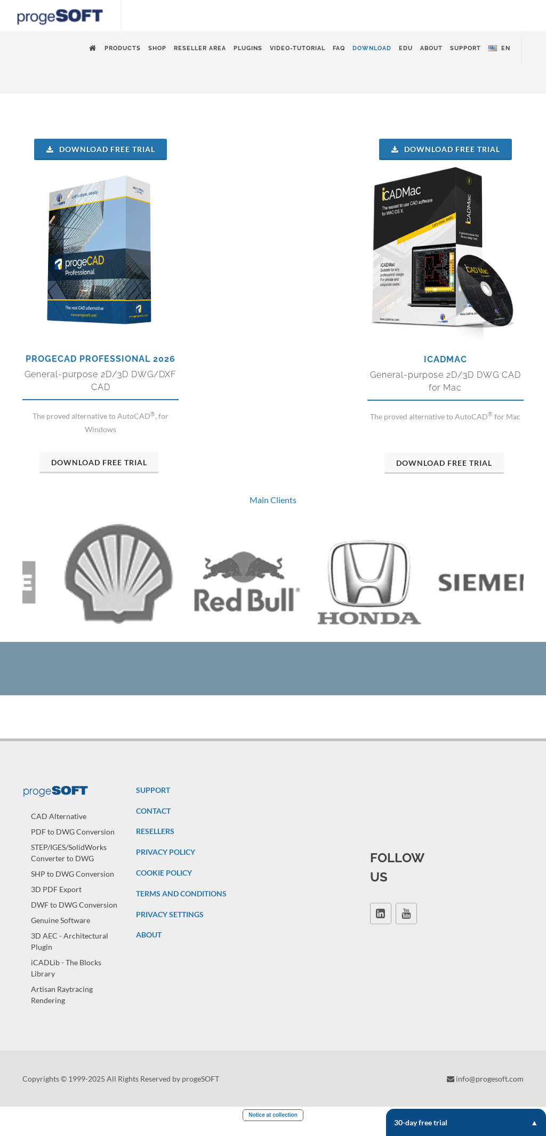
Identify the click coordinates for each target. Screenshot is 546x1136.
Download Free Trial (100, 149)
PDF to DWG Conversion (73, 843)
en (499, 48)
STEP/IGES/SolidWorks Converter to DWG (69, 865)
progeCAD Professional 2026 (100, 359)
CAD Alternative (58, 828)
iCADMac (445, 359)
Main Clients (273, 500)
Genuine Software (60, 932)
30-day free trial (466, 1122)
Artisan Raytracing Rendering (62, 1007)
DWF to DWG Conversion (74, 916)
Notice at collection (273, 1127)
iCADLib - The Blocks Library (66, 980)
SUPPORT (153, 802)
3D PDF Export (56, 901)
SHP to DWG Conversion (72, 886)
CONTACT (153, 823)
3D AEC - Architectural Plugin (69, 953)
